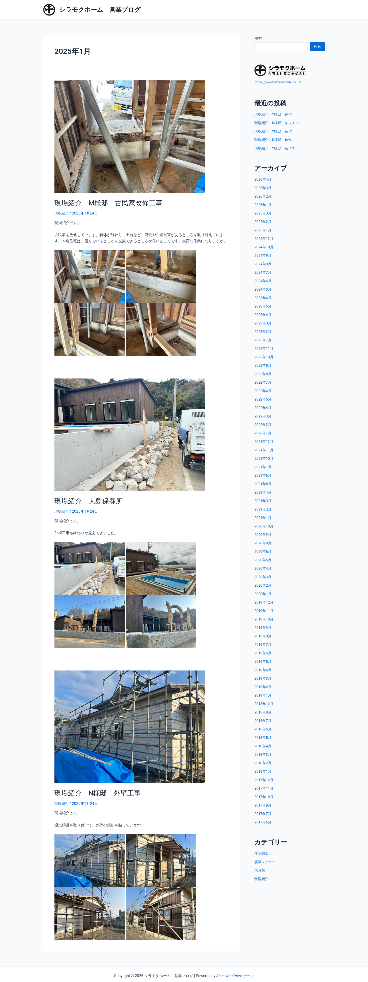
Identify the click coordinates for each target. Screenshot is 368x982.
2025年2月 (263, 221)
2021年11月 (264, 450)
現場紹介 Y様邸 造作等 (276, 148)
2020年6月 (263, 551)
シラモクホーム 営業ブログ (100, 9)
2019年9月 (263, 627)
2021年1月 (263, 517)
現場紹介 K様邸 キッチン (278, 122)
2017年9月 (263, 805)
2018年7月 (263, 720)
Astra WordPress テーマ (235, 972)
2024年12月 (264, 238)
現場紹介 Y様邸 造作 (274, 114)
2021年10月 (264, 458)
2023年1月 (263, 340)
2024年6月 (263, 280)
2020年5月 (263, 559)
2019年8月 (263, 636)
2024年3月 (263, 289)
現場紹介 (61, 212)
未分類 (260, 870)
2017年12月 (264, 779)
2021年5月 (263, 483)
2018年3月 (263, 754)
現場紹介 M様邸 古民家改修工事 (102, 202)
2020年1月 (263, 593)
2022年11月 (264, 348)
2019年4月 (263, 669)
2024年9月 (263, 255)
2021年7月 (263, 466)
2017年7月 (263, 813)
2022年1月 (263, 433)
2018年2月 (263, 762)
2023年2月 (263, 331)
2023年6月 (263, 297)
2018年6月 (263, 729)
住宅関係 (261, 853)
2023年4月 (263, 314)
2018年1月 (263, 771)
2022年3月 (263, 416)
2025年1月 (263, 230)
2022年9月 (263, 365)
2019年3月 (263, 678)
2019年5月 (263, 661)
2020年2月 (263, 585)
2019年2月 (263, 686)
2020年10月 (264, 526)
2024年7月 (263, 272)
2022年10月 (264, 357)
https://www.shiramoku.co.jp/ (279, 82)
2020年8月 (263, 543)
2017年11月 (264, 788)
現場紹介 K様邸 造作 (274, 139)
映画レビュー (265, 861)
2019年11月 (264, 610)
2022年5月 (263, 399)
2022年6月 (263, 390)
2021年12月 (264, 441)
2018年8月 (263, 712)
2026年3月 (263, 187)
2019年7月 (263, 644)
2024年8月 (263, 263)
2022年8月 (263, 373)
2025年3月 (263, 213)
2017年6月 (263, 822)
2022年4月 (263, 407)
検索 (258, 38)
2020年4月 (263, 568)
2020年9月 (263, 534)
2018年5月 (263, 737)
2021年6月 (263, 475)
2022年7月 (263, 382)
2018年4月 (263, 746)
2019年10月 (264, 619)
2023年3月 (263, 323)
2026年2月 (263, 196)
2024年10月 (264, 247)
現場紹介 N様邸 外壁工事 (93, 790)
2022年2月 (263, 424)
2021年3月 (263, 500)
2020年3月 (263, 576)
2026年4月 (263, 179)
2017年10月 (264, 796)
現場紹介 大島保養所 (84, 499)
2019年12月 (264, 602)
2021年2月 (263, 509)
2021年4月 (263, 492)
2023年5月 (263, 306)
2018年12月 (264, 703)
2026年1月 (263, 204)
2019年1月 (263, 695)
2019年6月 (263, 653)
